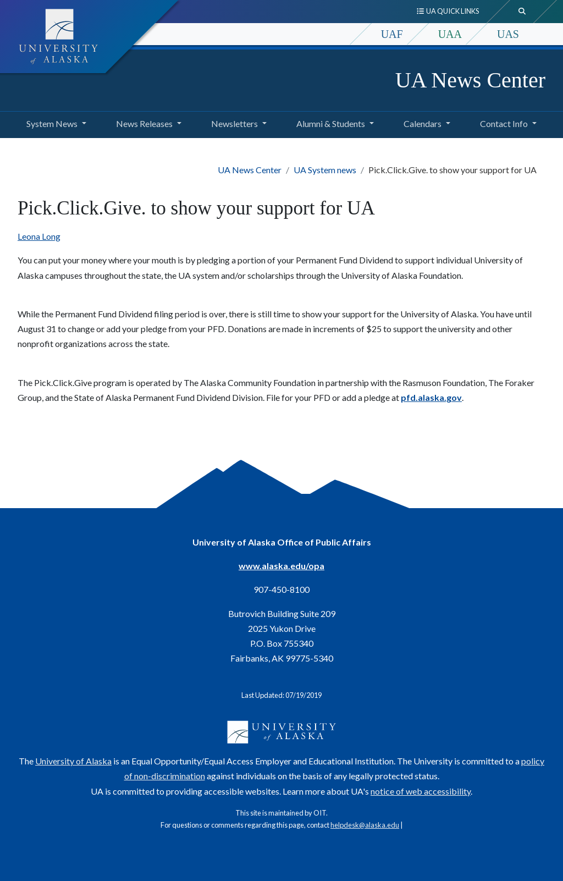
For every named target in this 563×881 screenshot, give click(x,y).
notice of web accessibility (421, 791)
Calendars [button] (422, 123)
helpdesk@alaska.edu (364, 825)
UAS (508, 34)
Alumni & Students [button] (330, 123)
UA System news (325, 169)
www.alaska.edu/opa (281, 565)
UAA (450, 34)
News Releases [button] (144, 123)
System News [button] (52, 123)
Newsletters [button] (234, 123)
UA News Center (470, 80)
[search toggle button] (522, 11)
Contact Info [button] (504, 123)
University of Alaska (73, 761)
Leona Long (39, 236)
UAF (392, 34)
